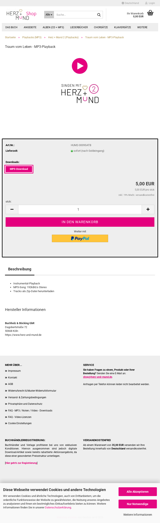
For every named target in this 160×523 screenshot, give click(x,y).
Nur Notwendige (137, 504)
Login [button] (150, 3)
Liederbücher (79, 27)
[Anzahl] (80, 209)
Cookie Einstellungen (20, 423)
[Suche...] (49, 14)
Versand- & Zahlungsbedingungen (27, 397)
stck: (8, 201)
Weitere (142, 27)
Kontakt (12, 377)
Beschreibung (19, 269)
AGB (10, 384)
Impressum (14, 370)
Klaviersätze (122, 27)
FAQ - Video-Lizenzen (19, 417)
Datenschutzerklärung (58, 507)
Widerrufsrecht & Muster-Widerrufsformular (32, 390)
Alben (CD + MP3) (53, 27)
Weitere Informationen (137, 514)
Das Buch (11, 27)
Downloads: (13, 162)
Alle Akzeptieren (138, 491)
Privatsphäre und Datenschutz (25, 403)
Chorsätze (101, 27)
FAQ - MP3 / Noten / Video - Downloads (30, 410)
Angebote (30, 27)
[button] (130, 3)
